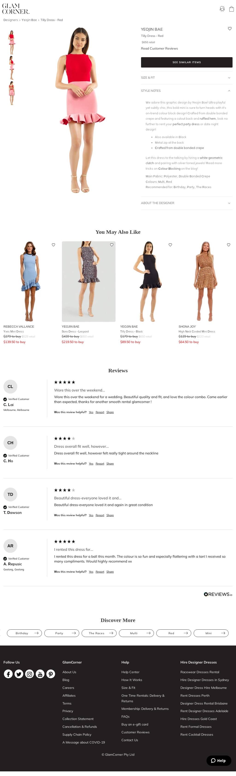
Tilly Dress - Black (131, 331)
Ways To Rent (79, 9)
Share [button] (110, 412)
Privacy (67, 711)
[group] (118, 403)
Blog (65, 680)
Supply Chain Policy (76, 734)
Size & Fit (185, 77)
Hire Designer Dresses (198, 662)
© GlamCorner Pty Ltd (118, 754)
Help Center (130, 672)
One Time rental (129, 9)
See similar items (187, 62)
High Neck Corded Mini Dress (197, 331)
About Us (69, 672)
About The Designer (185, 203)
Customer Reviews (135, 732)
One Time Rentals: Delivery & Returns (142, 698)
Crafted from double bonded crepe (179, 148)
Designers (198, 9)
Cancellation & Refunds (79, 727)
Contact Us (129, 740)
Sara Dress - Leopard (75, 331)
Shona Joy (187, 326)
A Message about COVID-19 (83, 742)
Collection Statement (78, 719)
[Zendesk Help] (218, 760)
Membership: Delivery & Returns (145, 709)
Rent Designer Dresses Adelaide (204, 711)
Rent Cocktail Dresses (196, 734)
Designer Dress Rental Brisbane (204, 703)
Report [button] (100, 412)
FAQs (125, 716)
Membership (103, 9)
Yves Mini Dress (13, 331)
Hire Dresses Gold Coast (198, 719)
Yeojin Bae (70, 326)
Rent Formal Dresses (196, 727)
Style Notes (185, 90)
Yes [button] (91, 412)
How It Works (131, 680)
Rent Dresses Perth (194, 695)
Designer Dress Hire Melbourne (203, 688)
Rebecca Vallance (18, 326)
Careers (68, 688)
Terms (66, 703)
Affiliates (69, 695)
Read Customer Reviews (159, 48)
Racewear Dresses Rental (199, 672)
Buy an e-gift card (134, 724)
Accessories (176, 9)
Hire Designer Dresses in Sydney (204, 680)
